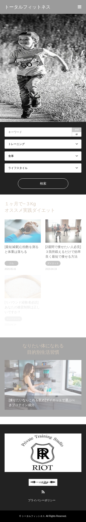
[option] (43, 68)
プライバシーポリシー (41, 500)
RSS (43, 491)
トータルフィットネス (33, 516)
